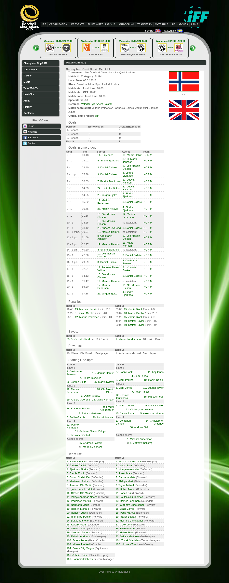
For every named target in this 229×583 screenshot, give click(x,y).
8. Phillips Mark (124, 481)
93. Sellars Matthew (127, 536)
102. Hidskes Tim (126, 544)
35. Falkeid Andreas (78, 536)
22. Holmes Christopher (129, 520)
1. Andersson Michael (128, 461)
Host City (28, 94)
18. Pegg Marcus (126, 512)
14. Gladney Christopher (130, 504)
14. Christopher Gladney (155, 422)
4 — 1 (58, 47)
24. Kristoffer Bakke (108, 188)
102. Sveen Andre (77, 540)
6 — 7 (133, 47)
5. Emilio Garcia (76, 417)
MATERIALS (161, 24)
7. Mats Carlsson (125, 405)
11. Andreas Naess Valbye (90, 431)
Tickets (27, 75)
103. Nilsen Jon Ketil (79, 544)
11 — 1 (95, 47)
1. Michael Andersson (128, 339)
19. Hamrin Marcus (78, 508)
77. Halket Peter (125, 532)
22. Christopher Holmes (139, 409)
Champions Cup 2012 (35, 63)
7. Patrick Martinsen (109, 181)
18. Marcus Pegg (154, 396)
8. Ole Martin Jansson (130, 160)
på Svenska (174, 31)
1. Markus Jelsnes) (91, 446)
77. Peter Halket (139, 391)
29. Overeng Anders (78, 532)
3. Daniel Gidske (107, 167)
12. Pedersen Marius (79, 500)
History (27, 107)
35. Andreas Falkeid (78, 339)
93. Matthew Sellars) (140, 442)
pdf (97, 115)
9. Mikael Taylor (154, 405)
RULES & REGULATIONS (101, 24)
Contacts (28, 113)
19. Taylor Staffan (126, 516)
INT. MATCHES (180, 24)
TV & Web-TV (30, 88)
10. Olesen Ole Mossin (80, 493)
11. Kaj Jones (105, 155)
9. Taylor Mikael (125, 485)
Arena (26, 100)
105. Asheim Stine (77, 555)
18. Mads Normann (128, 244)
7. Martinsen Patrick (78, 481)
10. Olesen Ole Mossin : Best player (88, 353)
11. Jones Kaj (124, 493)
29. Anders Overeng (109, 227)
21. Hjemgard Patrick (79, 516)
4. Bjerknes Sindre (77, 469)
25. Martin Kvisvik (107, 208)
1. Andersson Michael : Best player (136, 353)
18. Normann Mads (78, 504)
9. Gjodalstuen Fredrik (79, 489)
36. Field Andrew (125, 528)
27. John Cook (124, 372)
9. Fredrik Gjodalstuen (107, 408)
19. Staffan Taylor (134, 320)
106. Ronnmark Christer (80, 559)
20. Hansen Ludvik (77, 512)
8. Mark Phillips (124, 379)
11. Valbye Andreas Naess (82, 496)
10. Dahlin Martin (126, 489)
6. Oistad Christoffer (78, 477)
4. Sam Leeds (139, 375)
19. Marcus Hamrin (108, 231)
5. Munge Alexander (127, 469)
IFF (44, 24)
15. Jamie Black (133, 309)
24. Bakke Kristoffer (78, 520)
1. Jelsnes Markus (77, 461)
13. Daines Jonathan (128, 500)
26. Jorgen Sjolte (107, 195)
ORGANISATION (58, 24)
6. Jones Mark (124, 473)
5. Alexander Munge (152, 413)
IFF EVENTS (77, 24)
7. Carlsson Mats (125, 477)
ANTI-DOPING (126, 24)
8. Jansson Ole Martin (79, 485)
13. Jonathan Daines (123, 422)
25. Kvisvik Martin (77, 524)
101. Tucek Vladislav (128, 540)
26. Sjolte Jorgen (76, 528)
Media (26, 82)
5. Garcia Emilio (76, 473)
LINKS (194, 24)
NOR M (147, 160)
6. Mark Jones (124, 387)
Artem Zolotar (104, 103)
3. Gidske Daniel (76, 465)
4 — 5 (170, 47)
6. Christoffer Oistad (78, 435)
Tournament (30, 69)
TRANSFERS (144, 24)
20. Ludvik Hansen (129, 181)
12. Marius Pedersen (103, 202)
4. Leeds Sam (124, 465)
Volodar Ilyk (88, 103)
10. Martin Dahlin (132, 155)
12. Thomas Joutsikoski (122, 397)
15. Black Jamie (125, 508)
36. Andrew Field (139, 427)
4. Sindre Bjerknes (108, 160)
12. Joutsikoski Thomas (129, 496)
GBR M (147, 155)
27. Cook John (124, 524)
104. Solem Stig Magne (80, 548)
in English (153, 30)
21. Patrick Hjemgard (73, 426)
